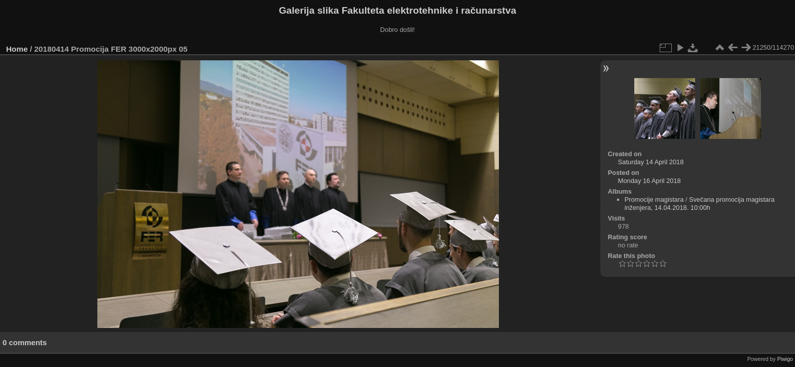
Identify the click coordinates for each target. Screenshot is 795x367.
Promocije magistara (654, 199)
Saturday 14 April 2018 (650, 162)
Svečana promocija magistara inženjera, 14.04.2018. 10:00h (700, 203)
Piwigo (785, 359)
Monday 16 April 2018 (649, 181)
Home (17, 49)
